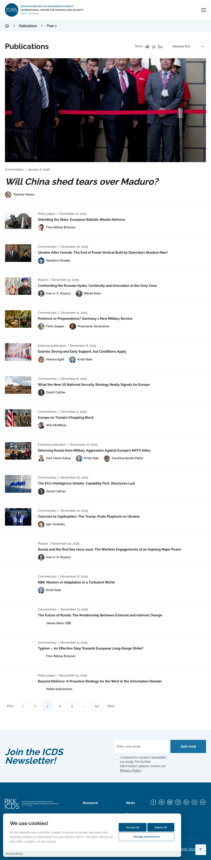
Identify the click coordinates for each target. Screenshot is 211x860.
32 (154, 46)
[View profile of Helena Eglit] (51, 359)
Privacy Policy (130, 770)
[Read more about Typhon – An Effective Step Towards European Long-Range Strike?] (18, 649)
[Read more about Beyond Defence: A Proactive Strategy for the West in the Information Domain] (18, 681)
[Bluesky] (169, 802)
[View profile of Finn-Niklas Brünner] (57, 227)
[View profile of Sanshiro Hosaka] (54, 260)
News (130, 803)
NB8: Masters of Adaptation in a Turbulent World (76, 582)
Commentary (14, 169)
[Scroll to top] (200, 849)
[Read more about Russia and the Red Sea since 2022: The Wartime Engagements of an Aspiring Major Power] (18, 550)
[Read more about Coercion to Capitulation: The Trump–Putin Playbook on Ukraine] (18, 517)
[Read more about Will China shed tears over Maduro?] (105, 110)
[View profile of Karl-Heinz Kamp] (54, 458)
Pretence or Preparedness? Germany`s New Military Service (85, 319)
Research (90, 803)
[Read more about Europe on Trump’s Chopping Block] (18, 418)
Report (43, 280)
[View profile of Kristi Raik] (80, 359)
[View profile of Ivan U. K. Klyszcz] (54, 293)
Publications (28, 26)
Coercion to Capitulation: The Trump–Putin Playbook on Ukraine (89, 516)
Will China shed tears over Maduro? (81, 181)
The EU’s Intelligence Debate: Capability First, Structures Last (86, 483)
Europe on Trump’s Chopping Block (66, 418)
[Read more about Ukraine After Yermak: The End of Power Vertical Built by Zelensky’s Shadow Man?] (18, 253)
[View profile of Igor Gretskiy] (51, 524)
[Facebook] (153, 802)
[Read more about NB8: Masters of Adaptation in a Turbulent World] (18, 583)
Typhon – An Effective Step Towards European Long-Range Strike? (91, 648)
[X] (161, 802)
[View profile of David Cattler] (52, 392)
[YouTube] (194, 802)
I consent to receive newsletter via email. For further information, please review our (143, 763)
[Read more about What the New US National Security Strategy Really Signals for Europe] (18, 385)
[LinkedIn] (186, 802)
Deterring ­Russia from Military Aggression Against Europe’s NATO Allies (94, 450)
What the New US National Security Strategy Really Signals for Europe (94, 385)
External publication (52, 345)
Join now (188, 746)
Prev (10, 706)
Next (110, 706)
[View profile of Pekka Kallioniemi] (55, 689)
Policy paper (46, 214)
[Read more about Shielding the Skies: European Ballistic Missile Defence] (18, 220)
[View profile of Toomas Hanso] (19, 194)
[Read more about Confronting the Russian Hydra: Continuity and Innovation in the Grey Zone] (18, 286)
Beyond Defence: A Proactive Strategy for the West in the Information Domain (100, 681)
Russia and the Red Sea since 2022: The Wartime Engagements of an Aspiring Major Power (109, 549)
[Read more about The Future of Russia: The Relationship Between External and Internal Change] (18, 615)
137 (97, 706)
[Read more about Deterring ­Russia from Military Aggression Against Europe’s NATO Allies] (18, 451)
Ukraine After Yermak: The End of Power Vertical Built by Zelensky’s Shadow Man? (103, 253)
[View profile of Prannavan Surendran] (89, 326)
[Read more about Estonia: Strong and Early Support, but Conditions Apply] (18, 352)
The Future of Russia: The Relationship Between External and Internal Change (100, 615)
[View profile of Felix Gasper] (51, 326)
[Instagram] (178, 802)
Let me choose (46, 841)
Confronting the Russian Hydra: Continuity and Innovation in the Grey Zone (97, 286)
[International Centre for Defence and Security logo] (44, 10)
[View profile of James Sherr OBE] (54, 623)
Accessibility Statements (187, 849)
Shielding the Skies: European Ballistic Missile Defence (81, 220)
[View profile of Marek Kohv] (88, 293)
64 (160, 46)
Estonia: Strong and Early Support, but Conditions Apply (82, 351)
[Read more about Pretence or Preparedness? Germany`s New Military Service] (18, 319)
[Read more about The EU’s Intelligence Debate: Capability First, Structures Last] (18, 484)
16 (147, 46)
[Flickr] (202, 802)
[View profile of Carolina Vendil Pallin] (123, 458)
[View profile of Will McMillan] (52, 425)
